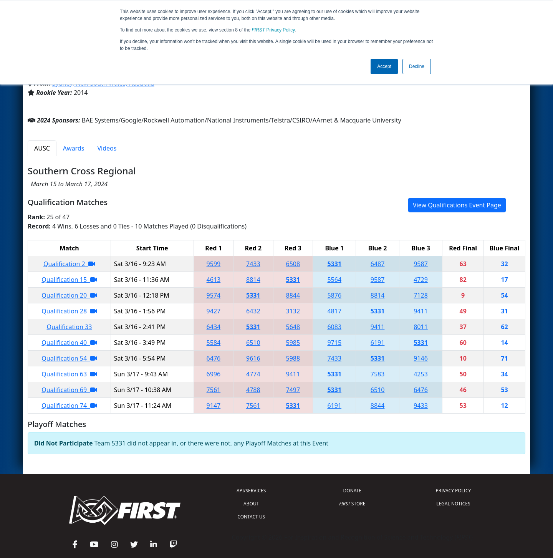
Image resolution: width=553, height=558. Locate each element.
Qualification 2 (69, 264)
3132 (293, 311)
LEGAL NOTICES (453, 503)
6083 (334, 327)
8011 (421, 327)
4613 (214, 279)
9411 (421, 311)
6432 (253, 311)
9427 (214, 311)
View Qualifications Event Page (457, 205)
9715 (334, 342)
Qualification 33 (69, 327)
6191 (378, 342)
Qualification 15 (69, 279)
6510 (253, 342)
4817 (334, 311)
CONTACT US (251, 516)
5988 (293, 358)
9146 (421, 358)
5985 (293, 342)
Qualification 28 (69, 311)
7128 (421, 295)
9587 (421, 264)
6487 (378, 264)
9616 (253, 358)
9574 (214, 295)
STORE (352, 503)
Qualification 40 (69, 342)
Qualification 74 (69, 405)
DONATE (352, 490)
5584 (214, 342)
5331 (334, 264)
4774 (253, 374)
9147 (214, 405)
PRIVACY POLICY (453, 490)
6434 (214, 327)
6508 (293, 264)
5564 (334, 279)
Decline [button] (416, 66)
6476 (214, 358)
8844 (293, 295)
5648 (293, 327)
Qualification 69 (69, 390)
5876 (334, 295)
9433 (421, 405)
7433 (253, 264)
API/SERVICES (251, 490)
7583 (378, 374)
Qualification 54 (69, 358)
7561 (214, 390)
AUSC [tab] (42, 148)
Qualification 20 (69, 295)
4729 (421, 279)
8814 (253, 279)
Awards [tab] (73, 148)
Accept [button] (384, 66)
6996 (214, 374)
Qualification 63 (69, 374)
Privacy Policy (273, 30)
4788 (253, 390)
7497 (293, 390)
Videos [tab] (106, 148)
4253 (421, 374)
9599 (214, 264)
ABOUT (251, 503)
